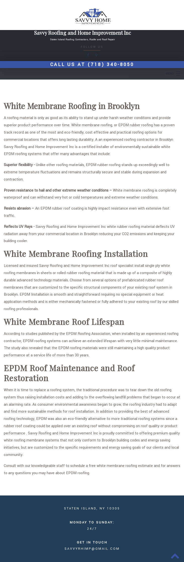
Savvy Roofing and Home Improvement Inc (82, 33)
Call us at (92, 64)
